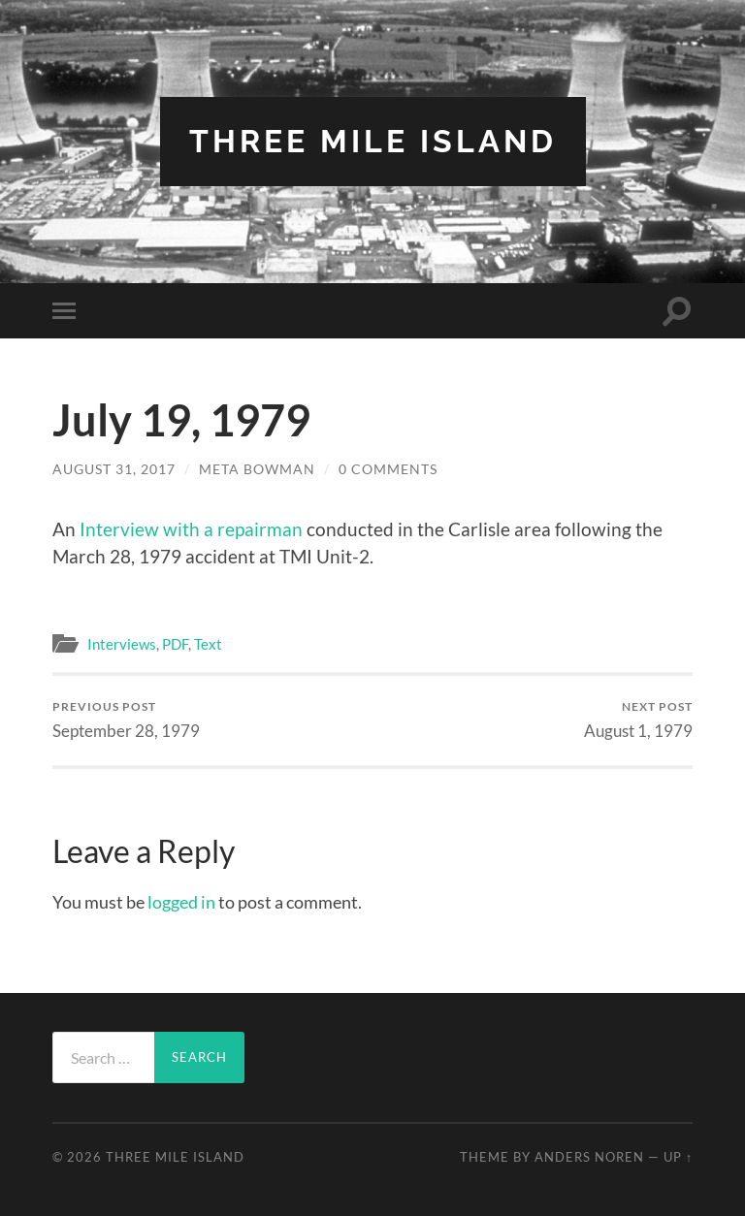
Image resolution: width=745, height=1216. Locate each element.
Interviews (121, 644)
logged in (181, 901)
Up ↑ (678, 1157)
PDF (175, 644)
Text (208, 644)
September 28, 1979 (126, 720)
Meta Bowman (257, 469)
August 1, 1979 (638, 720)
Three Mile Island (373, 141)
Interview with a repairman (191, 529)
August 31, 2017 (114, 469)
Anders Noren (589, 1157)
